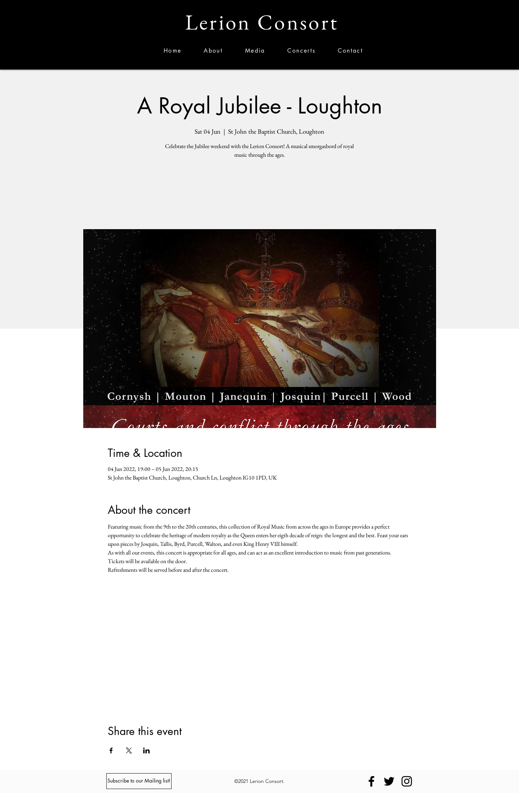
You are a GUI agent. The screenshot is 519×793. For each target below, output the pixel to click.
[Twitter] (389, 781)
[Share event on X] (128, 750)
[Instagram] (407, 781)
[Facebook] (371, 781)
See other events (259, 195)
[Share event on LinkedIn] (146, 750)
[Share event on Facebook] (111, 750)
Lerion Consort (262, 22)
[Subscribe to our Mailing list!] (139, 781)
